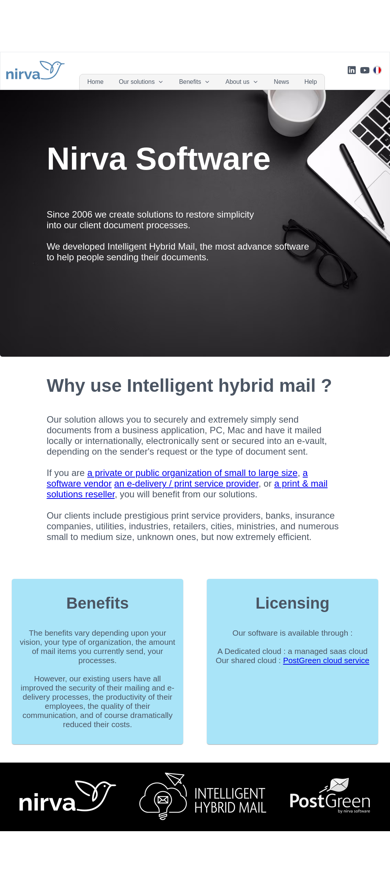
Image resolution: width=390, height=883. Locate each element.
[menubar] (202, 82)
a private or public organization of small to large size (192, 473)
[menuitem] (95, 82)
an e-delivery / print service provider (186, 483)
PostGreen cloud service (326, 660)
